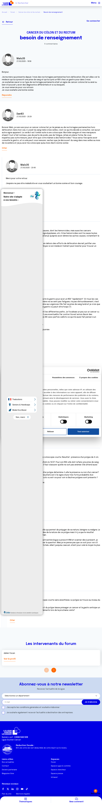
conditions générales (29, 707)
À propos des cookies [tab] (88, 377)
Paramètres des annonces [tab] (63, 377)
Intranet (54, 777)
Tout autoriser (83, 431)
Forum (13, 12)
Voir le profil (10, 659)
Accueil (4, 12)
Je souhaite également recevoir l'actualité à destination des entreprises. (40, 713)
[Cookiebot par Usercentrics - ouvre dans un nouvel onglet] (89, 370)
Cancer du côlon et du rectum (29, 12)
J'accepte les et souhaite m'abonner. (33, 707)
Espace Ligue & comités (61, 766)
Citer (4, 148)
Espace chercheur (58, 770)
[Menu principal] (99, 3)
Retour (9, 22)
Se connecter (93, 21)
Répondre (7, 95)
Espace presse (57, 773)
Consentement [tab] (13, 377)
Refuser (50, 431)
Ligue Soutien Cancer (11, 740)
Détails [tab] (38, 377)
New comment (76, 802)
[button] (53, 670)
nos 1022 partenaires (19, 390)
